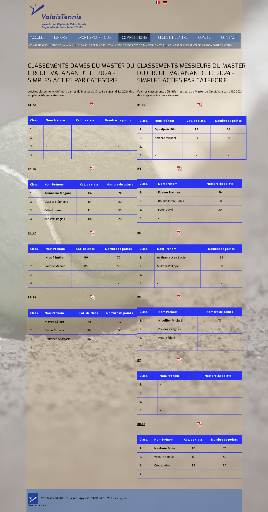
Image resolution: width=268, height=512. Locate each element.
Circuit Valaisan (62, 45)
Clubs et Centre (173, 37)
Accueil (37, 37)
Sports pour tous (94, 37)
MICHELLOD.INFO (94, 498)
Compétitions (134, 37)
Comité (204, 37)
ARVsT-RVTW (56, 498)
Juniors (60, 37)
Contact (229, 37)
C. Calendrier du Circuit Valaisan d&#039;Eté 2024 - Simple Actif (121, 45)
